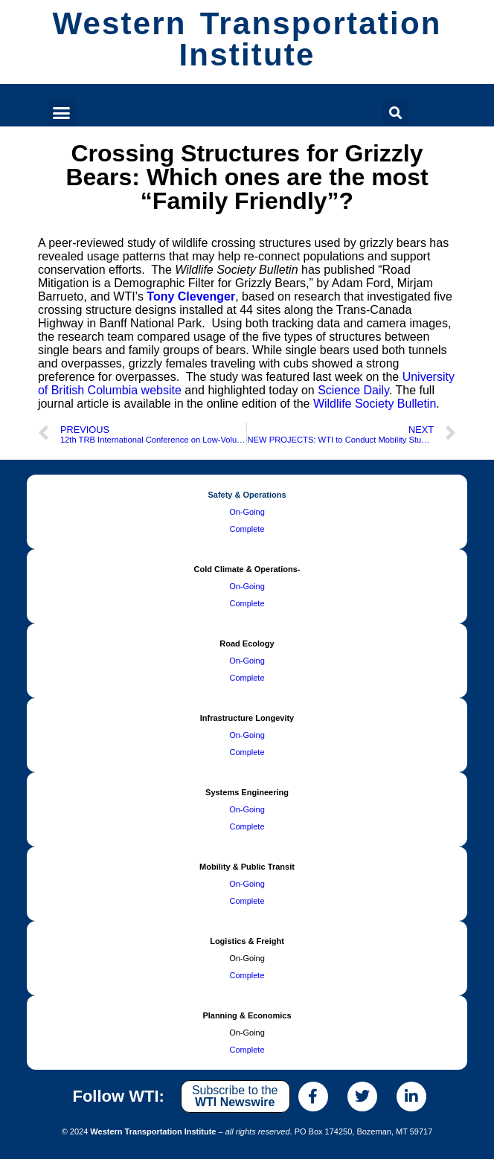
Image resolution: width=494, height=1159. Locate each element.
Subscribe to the (235, 1096)
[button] (62, 113)
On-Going (247, 511)
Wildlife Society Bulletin (374, 403)
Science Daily (353, 390)
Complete (246, 528)
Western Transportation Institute (246, 39)
